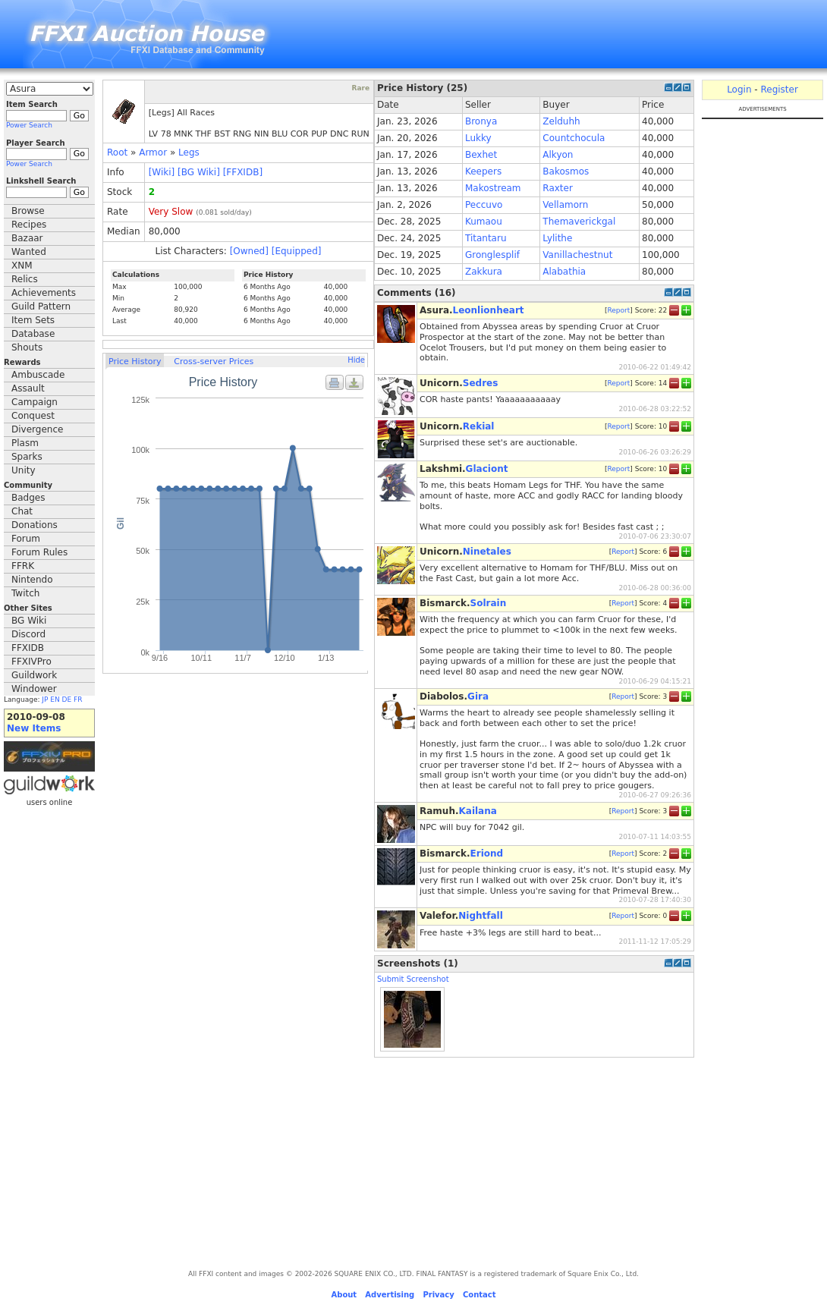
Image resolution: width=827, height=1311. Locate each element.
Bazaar (27, 238)
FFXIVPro (31, 661)
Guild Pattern (41, 306)
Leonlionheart (488, 310)
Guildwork (34, 675)
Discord (28, 634)
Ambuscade (37, 374)
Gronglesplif (492, 255)
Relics (24, 279)
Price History (134, 361)
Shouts (26, 347)
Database (33, 334)
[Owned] (249, 251)
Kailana (478, 811)
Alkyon (557, 154)
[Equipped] (297, 251)
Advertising (389, 1295)
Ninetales (487, 551)
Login (739, 89)
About (344, 1295)
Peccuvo (483, 205)
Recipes (28, 224)
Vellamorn (565, 205)
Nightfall (480, 915)
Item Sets (33, 320)
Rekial (479, 426)
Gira (478, 696)
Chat (22, 511)
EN (54, 699)
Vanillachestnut (577, 255)
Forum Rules (39, 552)
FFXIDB (27, 648)
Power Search (29, 125)
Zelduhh (561, 121)
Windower (34, 689)
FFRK (22, 566)
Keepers (483, 171)
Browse (28, 211)
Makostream (493, 188)
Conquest (33, 415)
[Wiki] (162, 172)
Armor (153, 152)
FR (78, 699)
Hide (356, 360)
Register (778, 89)
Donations (34, 525)
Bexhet (481, 154)
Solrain (488, 603)
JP (45, 699)
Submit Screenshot (413, 979)
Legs (189, 152)
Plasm (25, 443)
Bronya (481, 121)
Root (117, 152)
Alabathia (564, 271)
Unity (23, 470)
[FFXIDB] (243, 172)
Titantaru (486, 238)
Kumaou (483, 221)
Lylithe (557, 238)
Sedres (480, 383)
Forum (25, 538)
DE (67, 699)
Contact (479, 1295)
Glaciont (487, 469)
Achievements (43, 293)
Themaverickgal (578, 221)
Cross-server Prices (213, 361)
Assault (28, 388)
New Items (34, 728)
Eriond (487, 853)
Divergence (37, 429)
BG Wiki (28, 620)
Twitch (25, 593)
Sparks (26, 456)
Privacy (438, 1295)
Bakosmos (565, 171)
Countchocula (573, 138)
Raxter (557, 188)
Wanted (28, 252)
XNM (22, 265)
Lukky (478, 138)
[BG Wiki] (199, 172)
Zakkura (483, 271)
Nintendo (32, 579)
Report (618, 310)
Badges (28, 497)
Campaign (34, 402)
